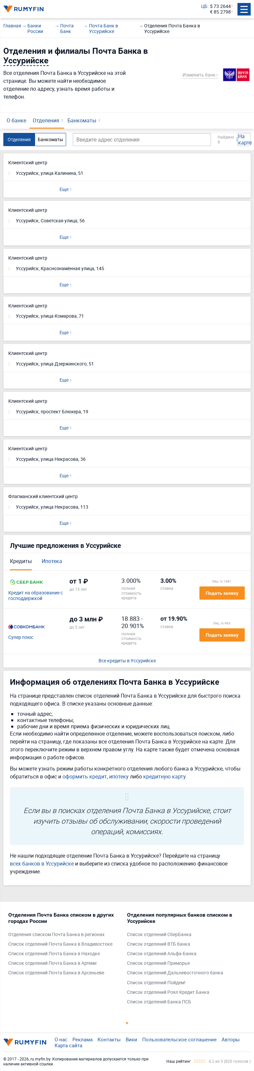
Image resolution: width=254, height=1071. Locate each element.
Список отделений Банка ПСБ (159, 1002)
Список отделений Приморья (158, 963)
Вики (131, 1039)
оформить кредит (85, 776)
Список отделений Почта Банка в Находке (54, 954)
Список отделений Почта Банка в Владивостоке (60, 944)
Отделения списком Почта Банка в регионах (56, 934)
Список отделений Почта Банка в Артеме (52, 963)
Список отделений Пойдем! (156, 983)
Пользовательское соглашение (179, 1039)
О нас (61, 1039)
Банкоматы (81, 120)
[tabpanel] (64, 945)
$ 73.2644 (220, 6)
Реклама (82, 1039)
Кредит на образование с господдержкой (35, 595)
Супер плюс (20, 637)
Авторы (231, 1039)
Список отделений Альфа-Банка (161, 954)
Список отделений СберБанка (159, 934)
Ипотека (52, 561)
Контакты (109, 1039)
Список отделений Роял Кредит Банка (168, 992)
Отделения (46, 120)
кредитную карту (164, 776)
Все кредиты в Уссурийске (127, 661)
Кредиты (21, 561)
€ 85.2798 (220, 12)
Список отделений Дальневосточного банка (175, 973)
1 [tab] (127, 1023)
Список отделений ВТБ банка (158, 944)
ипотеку (119, 776)
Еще (64, 189)
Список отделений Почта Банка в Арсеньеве (56, 973)
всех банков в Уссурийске (42, 863)
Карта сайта (68, 1045)
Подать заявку (222, 593)
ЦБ (204, 6)
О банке (16, 120)
